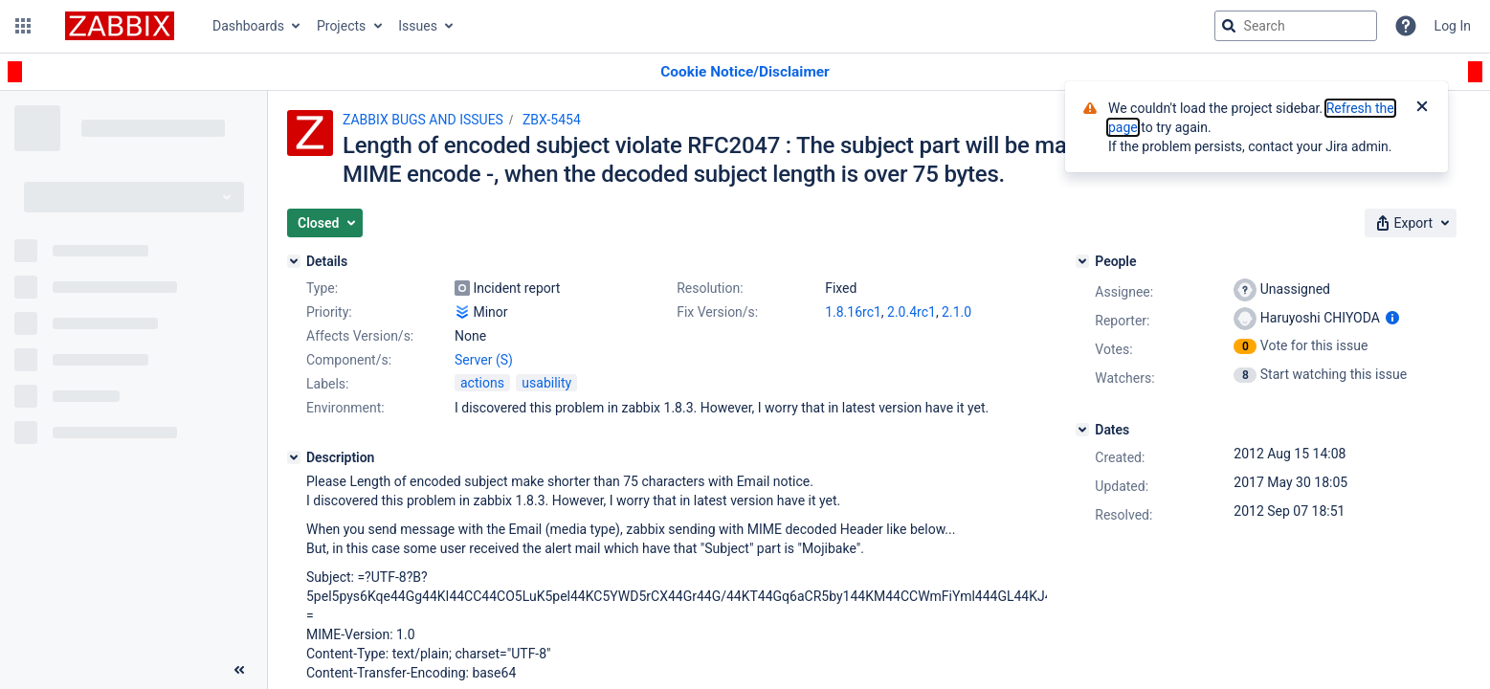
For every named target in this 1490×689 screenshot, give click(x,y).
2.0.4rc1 (911, 312)
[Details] (293, 261)
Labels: (327, 383)
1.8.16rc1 (853, 312)
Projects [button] (341, 25)
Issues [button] (417, 25)
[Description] (293, 457)
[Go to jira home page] (120, 26)
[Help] (1405, 26)
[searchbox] (1295, 26)
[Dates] (1082, 429)
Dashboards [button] (248, 25)
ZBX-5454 (552, 119)
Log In (1452, 25)
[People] (1082, 261)
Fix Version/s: (717, 312)
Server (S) (484, 359)
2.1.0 (956, 312)
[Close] (1422, 108)
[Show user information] (1392, 317)
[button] (23, 26)
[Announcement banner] (745, 72)
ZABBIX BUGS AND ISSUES (423, 119)
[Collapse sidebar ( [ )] (239, 670)
